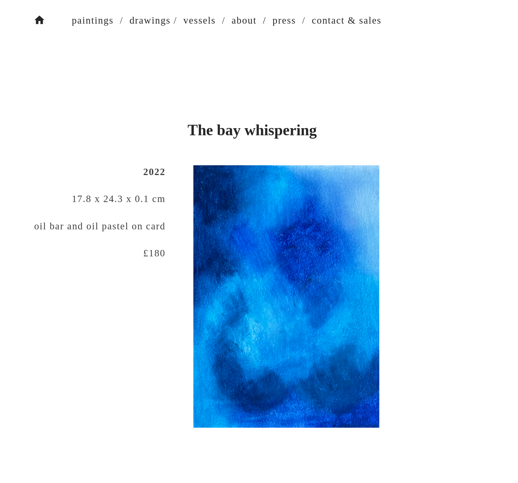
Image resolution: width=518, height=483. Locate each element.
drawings (150, 20)
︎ (40, 20)
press (284, 20)
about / (248, 20)
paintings (80, 20)
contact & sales (347, 20)
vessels (199, 20)
